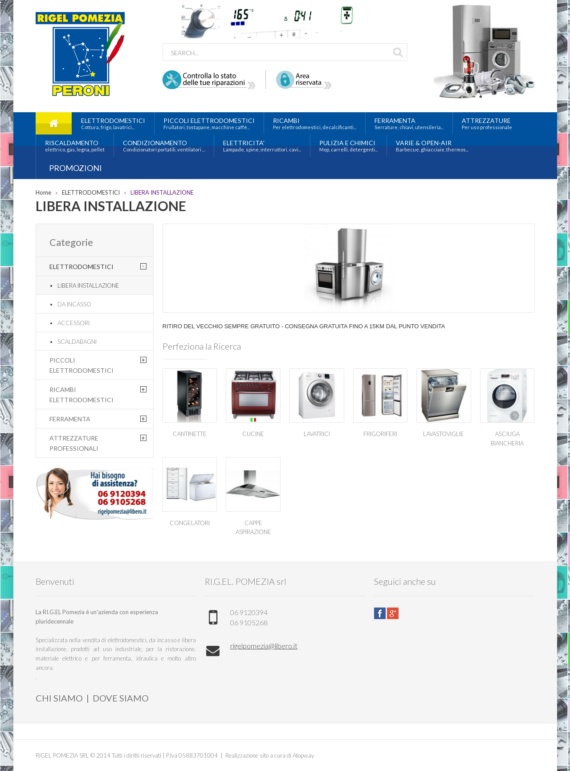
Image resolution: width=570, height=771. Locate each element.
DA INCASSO (74, 304)
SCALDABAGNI (77, 341)
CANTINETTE (190, 433)
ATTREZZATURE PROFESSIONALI (73, 443)
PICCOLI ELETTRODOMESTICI (81, 365)
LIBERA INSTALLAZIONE (162, 192)
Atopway (303, 755)
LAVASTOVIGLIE (443, 433)
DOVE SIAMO (121, 698)
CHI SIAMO (59, 698)
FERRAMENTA (69, 419)
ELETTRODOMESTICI (91, 192)
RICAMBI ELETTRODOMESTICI (81, 394)
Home (43, 192)
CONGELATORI (190, 522)
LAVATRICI (317, 433)
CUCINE (253, 433)
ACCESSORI (73, 322)
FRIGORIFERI (380, 433)
